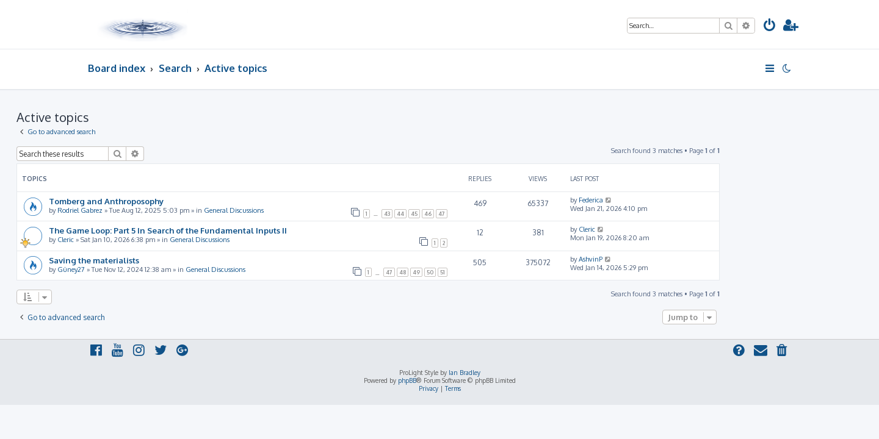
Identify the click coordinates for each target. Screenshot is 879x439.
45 (485, 213)
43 (458, 213)
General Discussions (305, 210)
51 (514, 272)
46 (499, 213)
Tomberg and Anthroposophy (177, 201)
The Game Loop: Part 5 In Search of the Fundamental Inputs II (239, 230)
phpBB (407, 380)
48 (474, 272)
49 (487, 272)
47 (513, 213)
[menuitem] (769, 26)
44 (472, 213)
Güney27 (142, 269)
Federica (662, 200)
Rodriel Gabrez (151, 210)
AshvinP (662, 259)
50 (501, 272)
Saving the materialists (165, 260)
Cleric (137, 239)
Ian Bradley (464, 372)
